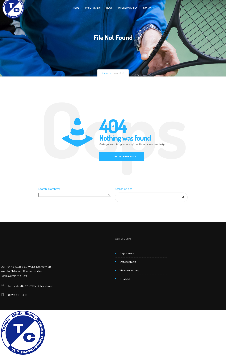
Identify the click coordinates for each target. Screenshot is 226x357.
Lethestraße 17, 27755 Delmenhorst (31, 286)
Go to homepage (125, 156)
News (109, 7)
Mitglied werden (127, 7)
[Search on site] (151, 197)
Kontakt (148, 7)
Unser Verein (93, 7)
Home (76, 7)
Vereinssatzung (129, 270)
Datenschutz (128, 261)
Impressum (127, 253)
